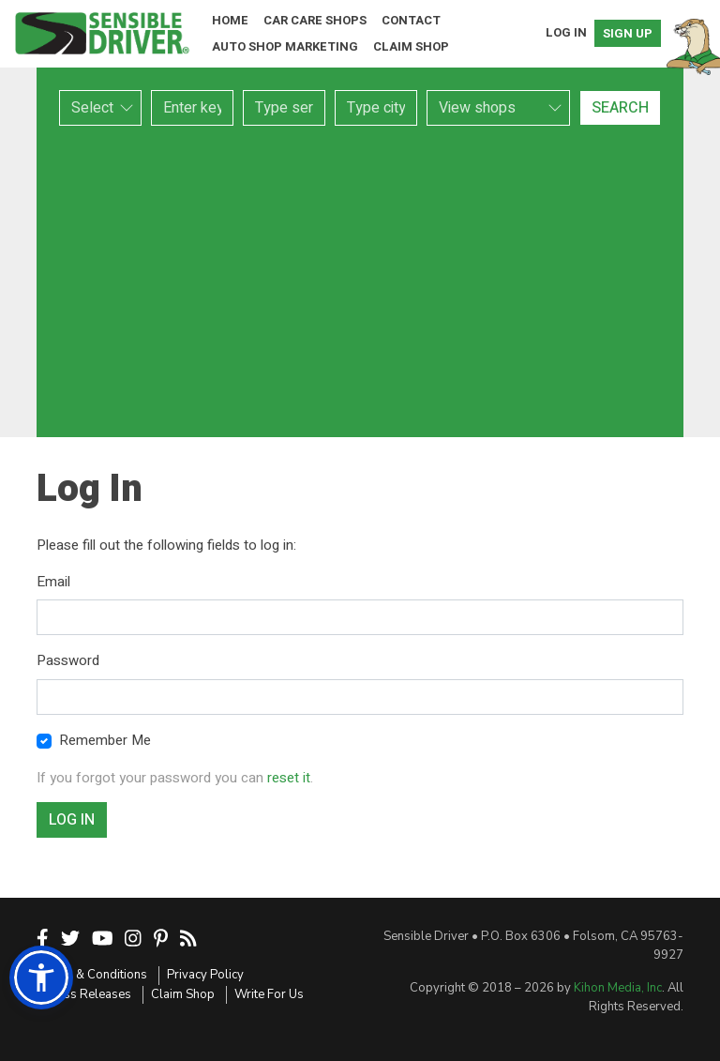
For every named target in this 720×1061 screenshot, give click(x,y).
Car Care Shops (315, 20)
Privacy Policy (205, 974)
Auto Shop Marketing (285, 46)
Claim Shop (411, 46)
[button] (41, 977)
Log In (566, 32)
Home (230, 20)
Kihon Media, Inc (618, 987)
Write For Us (269, 994)
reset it (288, 777)
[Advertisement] (360, 281)
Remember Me (105, 740)
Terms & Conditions (92, 974)
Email (53, 581)
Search (620, 108)
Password (68, 660)
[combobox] (284, 108)
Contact (411, 20)
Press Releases (88, 994)
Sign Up (627, 33)
